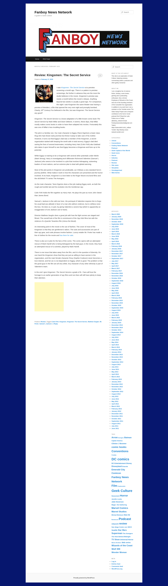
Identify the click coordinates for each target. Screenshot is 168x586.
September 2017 (117, 258)
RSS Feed (46, 59)
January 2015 (116, 322)
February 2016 (117, 298)
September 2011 (117, 421)
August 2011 (116, 423)
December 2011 (117, 414)
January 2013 (116, 382)
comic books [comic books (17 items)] (119, 447)
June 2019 (115, 229)
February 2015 (117, 320)
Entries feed (116, 564)
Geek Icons (116, 153)
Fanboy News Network (53, 12)
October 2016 (116, 278)
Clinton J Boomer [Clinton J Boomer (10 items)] (119, 443)
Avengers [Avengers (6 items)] (121, 437)
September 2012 (117, 391)
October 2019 (116, 222)
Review (43, 322)
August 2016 (116, 283)
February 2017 (117, 271)
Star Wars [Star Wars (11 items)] (122, 530)
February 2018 (117, 246)
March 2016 (116, 295)
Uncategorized (117, 170)
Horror (114, 155)
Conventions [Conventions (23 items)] (120, 451)
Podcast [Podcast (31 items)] (125, 519)
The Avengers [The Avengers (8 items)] (128, 533)
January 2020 (116, 217)
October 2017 (116, 256)
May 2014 (115, 342)
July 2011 (115, 426)
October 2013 (116, 359)
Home (37, 59)
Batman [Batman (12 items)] (128, 437)
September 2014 (117, 332)
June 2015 (115, 315)
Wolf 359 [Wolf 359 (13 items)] (116, 549)
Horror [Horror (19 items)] (124, 495)
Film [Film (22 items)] (114, 485)
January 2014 (116, 352)
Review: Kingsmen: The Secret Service (63, 75)
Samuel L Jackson (45, 324)
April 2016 (115, 293)
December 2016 (117, 273)
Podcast (114, 160)
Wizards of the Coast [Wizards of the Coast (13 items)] (122, 545)
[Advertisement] (49, 296)
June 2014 (115, 340)
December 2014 (117, 325)
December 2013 (117, 354)
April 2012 (115, 404)
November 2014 (117, 327)
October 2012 (116, 389)
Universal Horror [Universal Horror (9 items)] (126, 540)
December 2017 (117, 251)
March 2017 (116, 268)
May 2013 (115, 372)
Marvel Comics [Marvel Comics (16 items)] (120, 508)
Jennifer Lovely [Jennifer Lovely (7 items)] (117, 499)
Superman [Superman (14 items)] (117, 533)
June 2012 (115, 399)
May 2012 (115, 401)
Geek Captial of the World (121, 150)
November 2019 (117, 219)
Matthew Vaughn (93, 322)
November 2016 (117, 276)
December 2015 (117, 300)
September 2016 (117, 281)
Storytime (115, 168)
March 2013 (116, 377)
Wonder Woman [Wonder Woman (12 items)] (119, 552)
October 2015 (116, 305)
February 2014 (117, 350)
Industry (114, 158)
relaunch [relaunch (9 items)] (115, 524)
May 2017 (115, 263)
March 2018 (116, 244)
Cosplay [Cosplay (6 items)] (114, 455)
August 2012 (116, 394)
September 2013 (117, 362)
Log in (114, 561)
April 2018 (115, 241)
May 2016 (115, 290)
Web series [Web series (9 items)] (126, 542)
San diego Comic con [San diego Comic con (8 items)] (119, 527)
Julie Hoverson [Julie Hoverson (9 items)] (118, 502)
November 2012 (117, 386)
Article (114, 141)
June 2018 (115, 236)
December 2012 (117, 384)
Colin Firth (55, 322)
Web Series (116, 173)
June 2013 (115, 369)
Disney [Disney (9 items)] (129, 463)
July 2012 (115, 396)
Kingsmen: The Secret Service (77, 322)
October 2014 (116, 330)
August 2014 (116, 335)
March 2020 (116, 214)
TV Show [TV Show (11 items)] (116, 539)
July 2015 (115, 313)
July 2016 (115, 286)
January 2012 (116, 411)
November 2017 (117, 253)
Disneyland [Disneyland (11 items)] (117, 466)
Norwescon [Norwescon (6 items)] (115, 519)
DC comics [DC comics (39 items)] (120, 459)
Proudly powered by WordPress (83, 578)
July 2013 (115, 367)
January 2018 (116, 249)
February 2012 (117, 409)
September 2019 (117, 224)
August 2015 (116, 310)
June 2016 (115, 288)
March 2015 (116, 317)
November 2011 (117, 416)
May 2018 (115, 239)
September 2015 (117, 308)
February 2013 (117, 379)
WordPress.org (117, 569)
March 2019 (116, 234)
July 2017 (115, 261)
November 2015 (117, 303)
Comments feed (117, 566)
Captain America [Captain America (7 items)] (117, 441)
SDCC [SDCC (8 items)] (130, 527)
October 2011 (116, 419)
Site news (115, 165)
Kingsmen (63, 322)
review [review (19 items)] (123, 523)
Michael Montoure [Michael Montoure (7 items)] (117, 515)
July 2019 (115, 226)
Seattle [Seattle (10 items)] (114, 530)
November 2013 (117, 357)
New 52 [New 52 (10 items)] (127, 515)
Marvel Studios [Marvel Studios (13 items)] (119, 511)
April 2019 (115, 231)
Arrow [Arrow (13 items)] (115, 437)
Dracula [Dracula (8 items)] (125, 466)
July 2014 (115, 337)
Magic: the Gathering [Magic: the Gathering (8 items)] (119, 505)
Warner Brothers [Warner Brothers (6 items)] (116, 542)
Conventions (116, 143)
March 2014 (116, 347)
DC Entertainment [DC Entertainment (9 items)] (119, 463)
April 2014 (115, 345)
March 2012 (116, 406)
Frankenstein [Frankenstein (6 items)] (121, 486)
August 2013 (116, 364)
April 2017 (115, 266)
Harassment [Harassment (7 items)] (115, 496)
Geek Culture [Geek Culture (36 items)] (122, 491)
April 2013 (115, 374)
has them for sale (66, 235)
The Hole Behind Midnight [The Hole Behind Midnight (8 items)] (121, 537)
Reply (55, 324)
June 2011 (115, 428)
